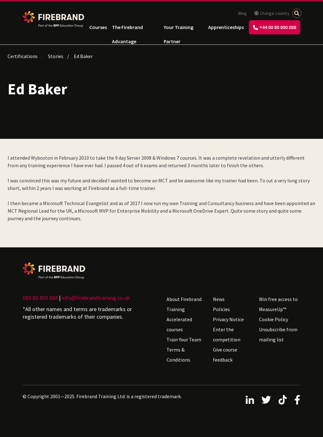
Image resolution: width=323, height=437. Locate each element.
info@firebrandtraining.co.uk (96, 297)
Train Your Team (184, 339)
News (219, 299)
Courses (98, 27)
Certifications (23, 56)
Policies (221, 309)
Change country (272, 13)
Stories (55, 56)
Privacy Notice (228, 319)
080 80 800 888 (40, 297)
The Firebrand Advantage (127, 29)
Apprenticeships (226, 27)
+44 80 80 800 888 (274, 27)
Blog (242, 13)
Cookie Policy (273, 319)
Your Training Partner (178, 29)
